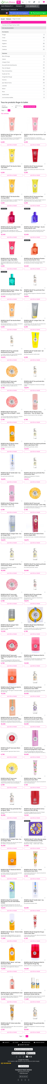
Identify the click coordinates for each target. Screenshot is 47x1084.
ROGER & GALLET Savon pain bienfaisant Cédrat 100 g (9, 779)
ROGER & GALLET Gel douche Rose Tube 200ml (35, 135)
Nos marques (32, 6)
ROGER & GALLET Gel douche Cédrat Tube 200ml (11, 166)
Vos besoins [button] (5, 32)
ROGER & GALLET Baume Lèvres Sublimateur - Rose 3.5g (9, 503)
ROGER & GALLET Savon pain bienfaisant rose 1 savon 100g (9, 595)
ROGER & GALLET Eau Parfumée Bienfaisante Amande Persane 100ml (11, 718)
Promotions (26, 1042)
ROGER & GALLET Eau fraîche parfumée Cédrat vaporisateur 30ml (35, 444)
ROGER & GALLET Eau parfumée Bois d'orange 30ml (34, 382)
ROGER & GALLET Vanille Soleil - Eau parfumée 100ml (34, 900)
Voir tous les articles (29, 106)
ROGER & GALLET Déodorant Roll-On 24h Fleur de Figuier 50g (11, 687)
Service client (31, 1053)
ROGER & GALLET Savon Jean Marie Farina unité (10, 748)
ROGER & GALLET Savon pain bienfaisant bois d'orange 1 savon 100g (35, 503)
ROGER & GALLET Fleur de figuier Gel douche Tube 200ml (11, 135)
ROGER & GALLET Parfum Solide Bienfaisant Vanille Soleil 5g (33, 993)
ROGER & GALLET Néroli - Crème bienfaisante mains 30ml (33, 870)
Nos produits (7, 6)
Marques (8, 19)
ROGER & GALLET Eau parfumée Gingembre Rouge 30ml (33, 595)
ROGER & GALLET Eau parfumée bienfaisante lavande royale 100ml (33, 718)
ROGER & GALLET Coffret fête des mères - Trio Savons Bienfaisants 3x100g (35, 839)
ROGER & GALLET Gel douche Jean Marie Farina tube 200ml (33, 166)
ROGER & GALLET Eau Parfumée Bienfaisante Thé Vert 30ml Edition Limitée (10, 901)
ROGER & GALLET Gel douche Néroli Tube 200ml (10, 321)
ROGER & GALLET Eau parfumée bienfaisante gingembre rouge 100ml (34, 748)
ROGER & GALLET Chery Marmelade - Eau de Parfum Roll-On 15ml (11, 227)
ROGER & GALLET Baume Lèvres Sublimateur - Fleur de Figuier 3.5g (33, 412)
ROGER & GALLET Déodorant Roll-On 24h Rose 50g (34, 656)
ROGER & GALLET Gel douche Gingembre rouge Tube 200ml (9, 259)
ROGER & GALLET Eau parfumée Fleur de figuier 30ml (34, 290)
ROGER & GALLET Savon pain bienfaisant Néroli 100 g (9, 382)
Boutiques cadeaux (9, 9)
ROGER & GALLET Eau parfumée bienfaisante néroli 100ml (33, 687)
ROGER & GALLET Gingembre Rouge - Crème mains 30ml (34, 932)
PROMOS (20, 6)
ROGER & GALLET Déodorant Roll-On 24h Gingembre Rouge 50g (34, 963)
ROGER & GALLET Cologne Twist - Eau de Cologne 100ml (11, 839)
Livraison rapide (39, 1042)
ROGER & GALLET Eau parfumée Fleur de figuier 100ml (11, 809)
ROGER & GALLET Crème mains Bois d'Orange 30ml (11, 1023)
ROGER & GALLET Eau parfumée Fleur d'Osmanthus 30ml (34, 473)
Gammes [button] (4, 53)
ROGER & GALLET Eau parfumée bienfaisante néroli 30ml (9, 351)
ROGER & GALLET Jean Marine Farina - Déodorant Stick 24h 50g (34, 809)
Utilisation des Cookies (18, 1053)
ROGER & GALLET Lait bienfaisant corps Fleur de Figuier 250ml (11, 993)
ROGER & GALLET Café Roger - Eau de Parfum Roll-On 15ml (34, 227)
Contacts (6, 1042)
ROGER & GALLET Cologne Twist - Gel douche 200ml (34, 321)
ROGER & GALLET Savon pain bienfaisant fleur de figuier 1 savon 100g (10, 413)
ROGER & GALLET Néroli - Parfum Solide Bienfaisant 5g (12, 932)
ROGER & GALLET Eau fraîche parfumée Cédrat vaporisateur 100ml (35, 564)
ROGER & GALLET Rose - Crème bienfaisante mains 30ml (32, 779)
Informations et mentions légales (23, 1049)
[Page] (4, 110)
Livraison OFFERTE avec (23, 15)
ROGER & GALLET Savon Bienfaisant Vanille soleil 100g (34, 625)
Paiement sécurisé (23, 1044)
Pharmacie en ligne (38, 13)
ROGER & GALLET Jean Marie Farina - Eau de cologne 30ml (34, 534)
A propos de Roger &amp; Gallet (10, 25)
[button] (9, 110)
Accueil (3, 19)
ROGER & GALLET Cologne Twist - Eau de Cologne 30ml (11, 534)
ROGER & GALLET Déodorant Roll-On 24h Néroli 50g (11, 870)
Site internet (23, 1076)
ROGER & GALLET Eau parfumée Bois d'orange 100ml (34, 1023)
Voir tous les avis (23, 1066)
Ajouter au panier (12, 145)
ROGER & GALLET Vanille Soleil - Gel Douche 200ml (34, 351)
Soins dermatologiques (19, 13)
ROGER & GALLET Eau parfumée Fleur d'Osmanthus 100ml (11, 564)
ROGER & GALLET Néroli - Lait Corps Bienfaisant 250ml (10, 963)
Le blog (15, 1042)
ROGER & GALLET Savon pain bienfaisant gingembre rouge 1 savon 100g (11, 656)
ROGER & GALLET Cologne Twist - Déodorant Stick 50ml (10, 625)
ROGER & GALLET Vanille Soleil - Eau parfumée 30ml (11, 473)
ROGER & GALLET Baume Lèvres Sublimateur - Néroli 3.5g (9, 444)
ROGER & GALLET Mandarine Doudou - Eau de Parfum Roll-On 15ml (34, 259)
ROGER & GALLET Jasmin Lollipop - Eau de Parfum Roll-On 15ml (11, 290)
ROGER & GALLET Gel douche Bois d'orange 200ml (10, 197)
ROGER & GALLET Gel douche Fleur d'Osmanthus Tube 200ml (33, 197)
